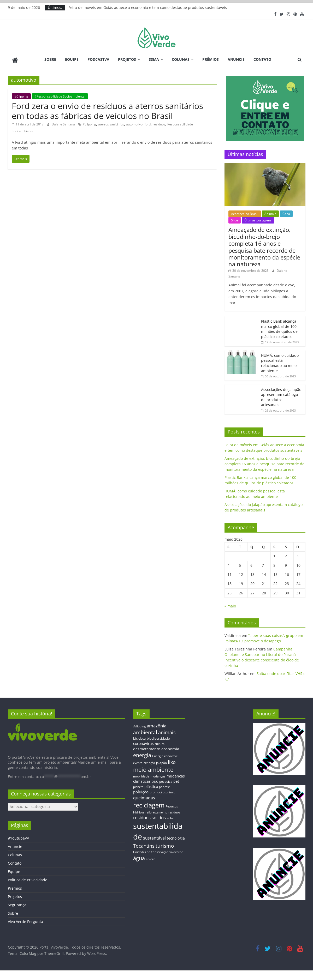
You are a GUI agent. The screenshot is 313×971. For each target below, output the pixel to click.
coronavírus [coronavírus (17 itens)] (143, 742)
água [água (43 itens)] (139, 856)
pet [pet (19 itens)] (176, 780)
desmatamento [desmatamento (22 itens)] (146, 747)
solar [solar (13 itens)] (170, 817)
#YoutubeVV (18, 837)
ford (148, 123)
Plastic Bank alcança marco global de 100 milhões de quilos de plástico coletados (279, 327)
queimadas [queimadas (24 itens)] (144, 796)
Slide (234, 219)
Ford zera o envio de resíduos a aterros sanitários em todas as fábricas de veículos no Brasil (107, 109)
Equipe (72, 59)
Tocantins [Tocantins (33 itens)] (144, 844)
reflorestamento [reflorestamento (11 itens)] (156, 811)
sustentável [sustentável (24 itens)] (154, 837)
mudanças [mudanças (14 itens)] (158, 775)
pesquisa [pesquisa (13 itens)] (165, 780)
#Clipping (21, 95)
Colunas (181, 59)
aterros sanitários (111, 123)
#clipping (89, 123)
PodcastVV (98, 59)
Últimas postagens (257, 219)
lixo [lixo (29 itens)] (172, 761)
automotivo (134, 123)
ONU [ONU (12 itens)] (155, 780)
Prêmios (210, 59)
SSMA (154, 59)
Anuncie (236, 59)
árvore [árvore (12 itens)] (150, 858)
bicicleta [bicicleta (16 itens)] (139, 737)
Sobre (50, 59)
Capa (286, 212)
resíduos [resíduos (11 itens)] (174, 811)
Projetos (127, 59)
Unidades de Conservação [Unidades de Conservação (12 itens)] (150, 851)
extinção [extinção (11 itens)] (149, 762)
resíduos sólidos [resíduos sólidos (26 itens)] (149, 816)
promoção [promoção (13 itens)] (157, 791)
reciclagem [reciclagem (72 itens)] (148, 804)
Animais (270, 212)
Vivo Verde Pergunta (25, 920)
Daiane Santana (64, 123)
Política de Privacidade (27, 878)
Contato (262, 59)
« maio (230, 604)
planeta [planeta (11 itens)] (138, 786)
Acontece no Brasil (244, 212)
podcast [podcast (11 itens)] (164, 786)
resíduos (159, 123)
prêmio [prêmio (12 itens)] (170, 791)
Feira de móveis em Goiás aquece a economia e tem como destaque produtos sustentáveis (147, 7)
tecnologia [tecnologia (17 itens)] (176, 836)
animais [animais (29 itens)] (167, 731)
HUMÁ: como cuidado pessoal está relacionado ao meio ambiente (280, 362)
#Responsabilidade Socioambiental (59, 95)
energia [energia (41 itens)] (142, 754)
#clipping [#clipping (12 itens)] (139, 725)
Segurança (17, 903)
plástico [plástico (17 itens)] (151, 785)
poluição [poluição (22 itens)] (141, 790)
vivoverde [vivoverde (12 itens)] (176, 851)
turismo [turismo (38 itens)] (165, 844)
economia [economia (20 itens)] (170, 747)
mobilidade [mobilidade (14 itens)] (141, 775)
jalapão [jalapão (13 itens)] (161, 761)
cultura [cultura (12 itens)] (159, 742)
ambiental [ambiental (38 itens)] (145, 730)
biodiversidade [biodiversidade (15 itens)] (158, 737)
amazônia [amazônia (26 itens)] (156, 724)
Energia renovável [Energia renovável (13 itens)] (165, 755)
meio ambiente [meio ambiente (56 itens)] (153, 768)
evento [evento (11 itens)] (138, 762)
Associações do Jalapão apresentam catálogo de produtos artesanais (281, 396)
